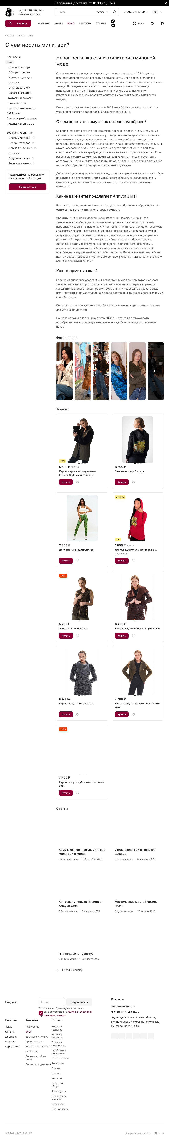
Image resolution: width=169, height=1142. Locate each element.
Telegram (121, 1036)
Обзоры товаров (19, 72)
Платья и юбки (60, 1058)
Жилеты (57, 1078)
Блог (10, 62)
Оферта (159, 1133)
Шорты (56, 1073)
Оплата (9, 1031)
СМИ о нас (14, 113)
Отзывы (14, 82)
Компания (31, 1020)
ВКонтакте (114, 1036)
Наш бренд (14, 57)
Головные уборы (58, 1084)
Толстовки (58, 1063)
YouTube (129, 1036)
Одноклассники (136, 1036)
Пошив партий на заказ (22, 118)
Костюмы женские (57, 1028)
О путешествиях (19, 87)
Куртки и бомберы (57, 1036)
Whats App (143, 1036)
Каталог (57, 1020)
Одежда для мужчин (59, 1097)
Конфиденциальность (138, 1133)
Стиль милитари (19, 67)
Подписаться (79, 1002)
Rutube (151, 1036)
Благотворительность (21, 108)
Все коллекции (61, 1109)
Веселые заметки (20, 92)
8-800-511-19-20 (134, 11)
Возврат (10, 1041)
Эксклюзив (58, 1104)
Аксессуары (59, 1091)
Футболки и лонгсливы (59, 1052)
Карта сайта (12, 1046)
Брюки (56, 1068)
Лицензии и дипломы (20, 123)
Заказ (8, 1026)
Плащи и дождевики (58, 1044)
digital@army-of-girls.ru (125, 1011)
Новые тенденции (20, 77)
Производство (16, 103)
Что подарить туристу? (76, 953)
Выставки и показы (19, 98)
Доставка (11, 1036)
